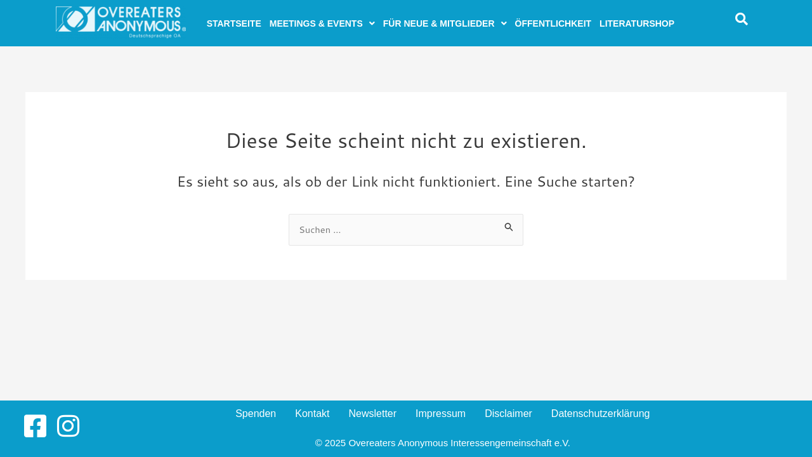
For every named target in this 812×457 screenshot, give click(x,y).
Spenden (255, 413)
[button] (322, 23)
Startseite (234, 23)
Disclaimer (508, 413)
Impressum (441, 413)
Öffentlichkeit (553, 23)
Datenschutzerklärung (600, 413)
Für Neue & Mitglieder (445, 23)
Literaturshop (636, 23)
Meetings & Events (322, 23)
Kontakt (312, 413)
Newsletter (372, 413)
